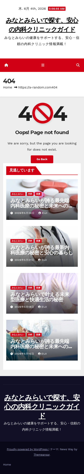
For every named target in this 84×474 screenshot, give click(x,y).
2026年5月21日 (25, 259)
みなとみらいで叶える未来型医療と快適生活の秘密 (39, 297)
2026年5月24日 (25, 213)
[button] (78, 65)
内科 (30, 194)
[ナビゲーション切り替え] (42, 65)
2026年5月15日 (25, 353)
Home (7, 87)
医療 (38, 194)
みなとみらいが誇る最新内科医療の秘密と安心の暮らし (41, 250)
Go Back (42, 159)
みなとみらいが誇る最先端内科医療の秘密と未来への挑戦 (41, 206)
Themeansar (42, 454)
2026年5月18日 (25, 306)
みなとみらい (18, 194)
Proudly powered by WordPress (28, 449)
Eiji (42, 213)
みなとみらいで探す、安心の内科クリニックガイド (42, 406)
